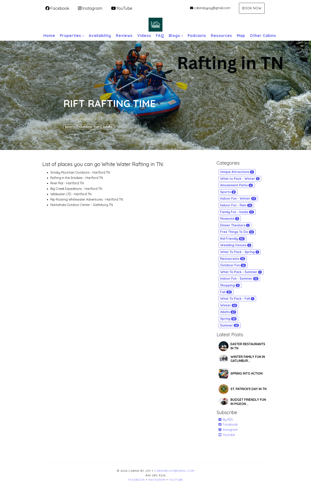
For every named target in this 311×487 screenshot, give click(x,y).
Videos (144, 35)
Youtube (227, 435)
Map (241, 35)
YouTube (121, 8)
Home (49, 35)
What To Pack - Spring (239, 252)
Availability (100, 35)
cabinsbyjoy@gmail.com (210, 8)
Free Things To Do (237, 232)
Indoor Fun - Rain (236, 205)
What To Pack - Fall (237, 299)
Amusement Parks (236, 185)
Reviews (124, 35)
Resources (221, 35)
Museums (229, 218)
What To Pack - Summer (241, 272)
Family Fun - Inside (237, 212)
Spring (228, 319)
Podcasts (197, 35)
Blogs (174, 35)
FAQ (160, 35)
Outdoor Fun (89, 127)
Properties (70, 35)
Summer (229, 325)
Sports (70, 127)
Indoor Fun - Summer (239, 278)
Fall (226, 292)
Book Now (251, 8)
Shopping (230, 285)
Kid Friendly (232, 239)
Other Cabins (263, 35)
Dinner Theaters (235, 225)
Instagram (90, 8)
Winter (228, 305)
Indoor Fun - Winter (238, 198)
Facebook (57, 8)
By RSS (226, 419)
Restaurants (232, 259)
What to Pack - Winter (240, 179)
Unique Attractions (237, 172)
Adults (107, 127)
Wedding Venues (235, 245)
